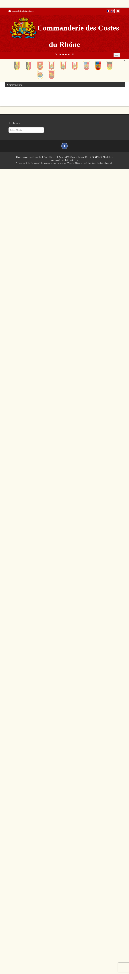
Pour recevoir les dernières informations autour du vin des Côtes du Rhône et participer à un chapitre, (60, 163)
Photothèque (13, 99)
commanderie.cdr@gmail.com (21, 11)
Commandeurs (14, 85)
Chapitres (12, 90)
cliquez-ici (108, 163)
